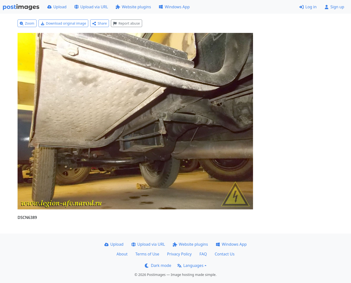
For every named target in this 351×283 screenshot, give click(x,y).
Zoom (27, 23)
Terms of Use (147, 254)
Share (99, 23)
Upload (57, 7)
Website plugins (133, 7)
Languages (190, 265)
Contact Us (224, 254)
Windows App (174, 7)
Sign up (334, 7)
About (122, 254)
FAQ (203, 254)
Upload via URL (91, 7)
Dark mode (158, 265)
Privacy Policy (179, 254)
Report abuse (126, 23)
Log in (308, 7)
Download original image (63, 23)
